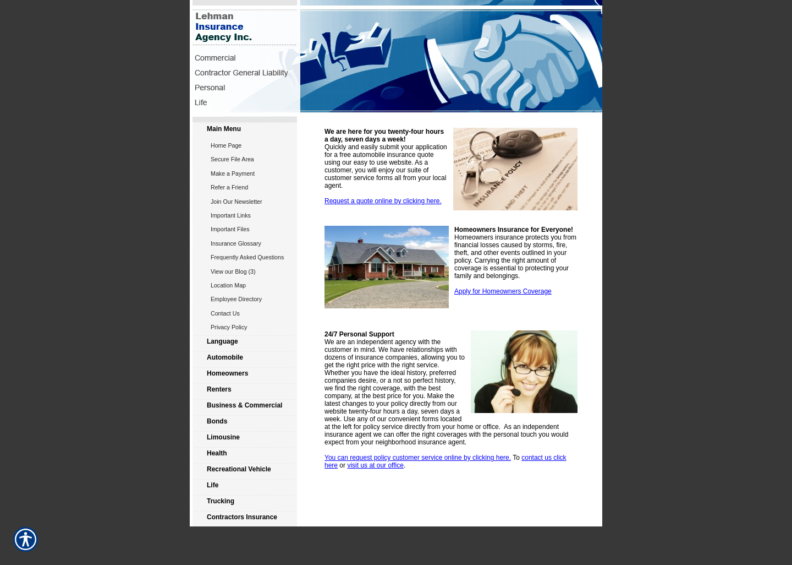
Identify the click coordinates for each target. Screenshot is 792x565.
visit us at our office (375, 465)
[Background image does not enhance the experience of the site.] (245, 130)
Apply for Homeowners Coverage (503, 291)
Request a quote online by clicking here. (383, 201)
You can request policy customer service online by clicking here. (417, 457)
